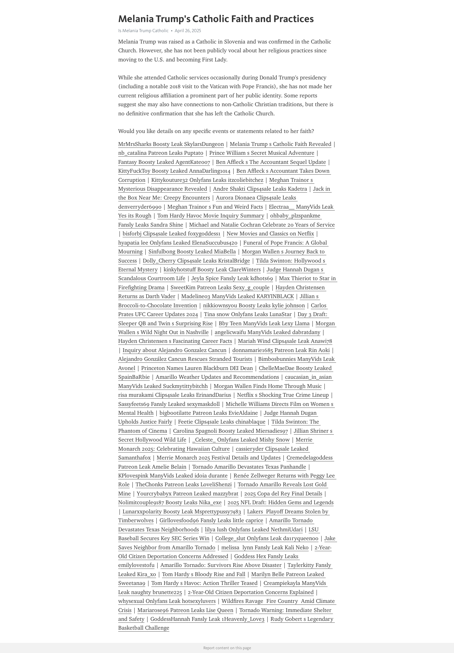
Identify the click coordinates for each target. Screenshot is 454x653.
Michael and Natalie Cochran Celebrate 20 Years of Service (262, 224)
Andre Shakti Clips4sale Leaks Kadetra (260, 188)
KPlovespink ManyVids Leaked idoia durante (173, 475)
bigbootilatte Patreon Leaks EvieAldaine (209, 412)
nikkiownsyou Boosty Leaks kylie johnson (254, 305)
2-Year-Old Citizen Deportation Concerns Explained (251, 592)
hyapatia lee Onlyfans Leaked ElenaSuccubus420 (177, 242)
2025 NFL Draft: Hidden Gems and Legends (281, 502)
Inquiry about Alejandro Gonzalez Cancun (174, 350)
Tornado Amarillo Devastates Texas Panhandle (249, 466)
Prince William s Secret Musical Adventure (261, 152)
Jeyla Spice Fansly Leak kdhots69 (232, 278)
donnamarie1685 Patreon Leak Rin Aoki (281, 350)
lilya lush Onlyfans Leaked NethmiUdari (254, 529)
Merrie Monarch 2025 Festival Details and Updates (219, 457)
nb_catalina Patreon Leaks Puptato (160, 152)
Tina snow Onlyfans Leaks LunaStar (248, 314)
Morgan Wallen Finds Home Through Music (268, 386)
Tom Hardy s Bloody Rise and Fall (203, 574)
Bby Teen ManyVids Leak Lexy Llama (264, 323)
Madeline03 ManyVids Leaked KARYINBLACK (237, 296)
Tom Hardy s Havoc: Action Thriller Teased (204, 583)
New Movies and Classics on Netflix (270, 233)
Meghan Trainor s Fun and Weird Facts (215, 206)
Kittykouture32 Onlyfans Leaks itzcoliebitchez (207, 179)
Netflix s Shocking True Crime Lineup (283, 394)
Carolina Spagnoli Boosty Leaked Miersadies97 (230, 430)
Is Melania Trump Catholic (143, 30)
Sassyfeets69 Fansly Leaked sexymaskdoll (169, 404)
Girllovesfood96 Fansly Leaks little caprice (211, 520)
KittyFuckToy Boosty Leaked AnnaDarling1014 (174, 170)
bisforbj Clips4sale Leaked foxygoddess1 (172, 233)
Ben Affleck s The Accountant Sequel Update (271, 162)
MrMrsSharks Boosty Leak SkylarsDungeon (171, 144)
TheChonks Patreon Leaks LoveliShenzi (184, 484)
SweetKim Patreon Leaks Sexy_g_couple (220, 287)
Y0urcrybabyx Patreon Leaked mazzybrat (187, 493)
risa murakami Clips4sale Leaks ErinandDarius (174, 394)
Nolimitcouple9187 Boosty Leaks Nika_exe (170, 502)
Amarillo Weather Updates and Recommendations (217, 376)
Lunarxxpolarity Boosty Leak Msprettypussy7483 (182, 511)
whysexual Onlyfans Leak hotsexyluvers (167, 601)
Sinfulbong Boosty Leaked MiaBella (192, 251)
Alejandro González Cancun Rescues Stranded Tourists (185, 358)
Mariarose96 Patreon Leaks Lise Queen (185, 610)
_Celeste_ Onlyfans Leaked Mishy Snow (241, 439)
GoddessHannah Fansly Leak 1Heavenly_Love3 (207, 618)
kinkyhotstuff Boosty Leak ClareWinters (212, 269)
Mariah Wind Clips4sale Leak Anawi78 (285, 341)
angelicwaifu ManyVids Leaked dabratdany (267, 332)
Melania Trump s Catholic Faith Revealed (280, 144)
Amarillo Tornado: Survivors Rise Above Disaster (221, 565)
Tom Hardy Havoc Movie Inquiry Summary (210, 215)
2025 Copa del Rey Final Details (283, 493)
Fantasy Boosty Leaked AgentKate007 (164, 162)
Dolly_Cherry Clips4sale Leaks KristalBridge (196, 260)
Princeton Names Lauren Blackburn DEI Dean (197, 368)
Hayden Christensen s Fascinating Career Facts (175, 341)
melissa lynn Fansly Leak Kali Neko (265, 547)
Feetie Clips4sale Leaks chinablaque (221, 421)
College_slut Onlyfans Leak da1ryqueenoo (266, 538)
